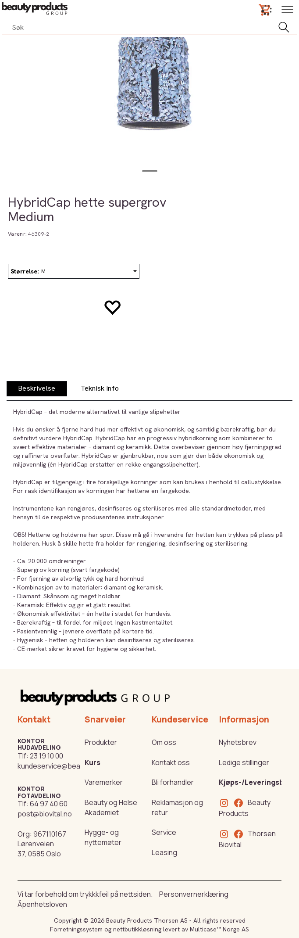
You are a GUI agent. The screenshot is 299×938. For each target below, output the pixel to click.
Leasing (164, 852)
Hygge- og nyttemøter (103, 837)
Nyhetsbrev (237, 742)
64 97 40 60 (49, 804)
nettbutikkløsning (137, 929)
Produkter (101, 742)
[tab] (37, 388)
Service (164, 832)
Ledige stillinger (244, 762)
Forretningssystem (76, 929)
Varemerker (104, 782)
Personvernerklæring (193, 894)
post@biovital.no (45, 814)
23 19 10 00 (46, 756)
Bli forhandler (173, 782)
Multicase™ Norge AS (219, 929)
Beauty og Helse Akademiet (111, 807)
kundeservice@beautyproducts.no (74, 766)
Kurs (92, 762)
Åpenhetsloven (42, 904)
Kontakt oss (171, 762)
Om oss (164, 742)
